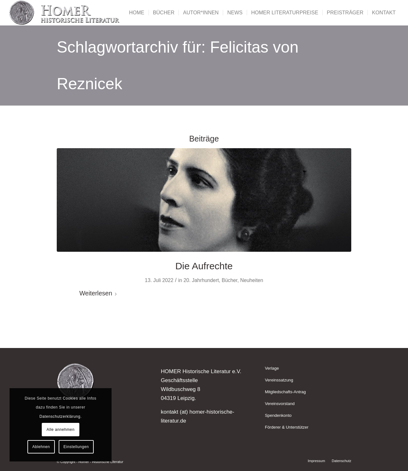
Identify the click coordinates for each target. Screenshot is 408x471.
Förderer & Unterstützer (287, 427)
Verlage (272, 368)
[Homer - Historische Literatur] (64, 12)
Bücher (229, 280)
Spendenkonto (278, 415)
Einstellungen (76, 447)
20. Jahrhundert (201, 280)
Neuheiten (251, 280)
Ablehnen (41, 447)
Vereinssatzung (279, 380)
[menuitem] (137, 12)
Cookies (70, 398)
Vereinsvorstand (280, 403)
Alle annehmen (61, 429)
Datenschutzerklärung (60, 416)
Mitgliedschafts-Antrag (285, 391)
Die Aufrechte (204, 266)
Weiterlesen (98, 293)
